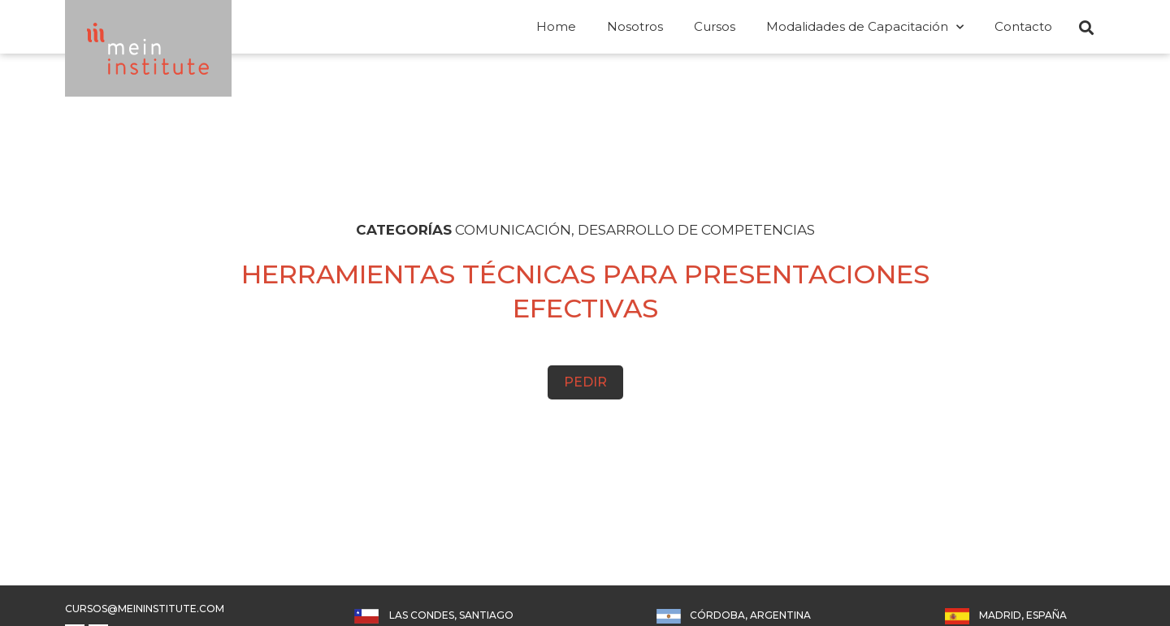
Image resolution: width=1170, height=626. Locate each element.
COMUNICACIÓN (513, 230)
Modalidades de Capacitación (865, 27)
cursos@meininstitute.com (144, 608)
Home (556, 26)
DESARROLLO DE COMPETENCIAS (696, 230)
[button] (1086, 27)
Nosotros (635, 26)
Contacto (1023, 26)
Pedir (585, 382)
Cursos (714, 26)
